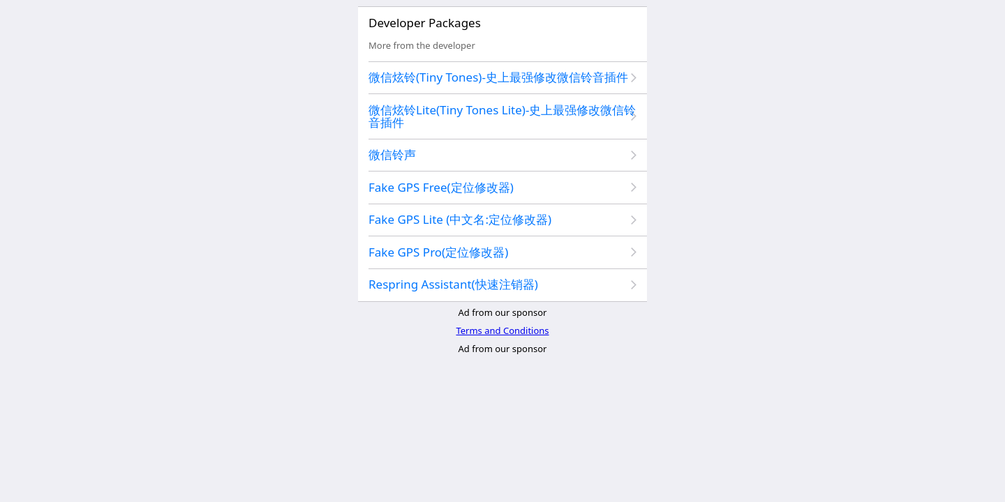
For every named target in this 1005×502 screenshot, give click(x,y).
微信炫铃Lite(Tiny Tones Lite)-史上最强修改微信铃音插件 (502, 116)
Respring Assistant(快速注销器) (453, 284)
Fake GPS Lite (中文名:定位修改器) (459, 219)
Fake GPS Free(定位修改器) (441, 187)
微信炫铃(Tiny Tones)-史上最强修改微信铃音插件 (498, 77)
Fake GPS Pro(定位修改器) (438, 252)
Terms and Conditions (502, 330)
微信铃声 (392, 154)
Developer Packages (424, 23)
